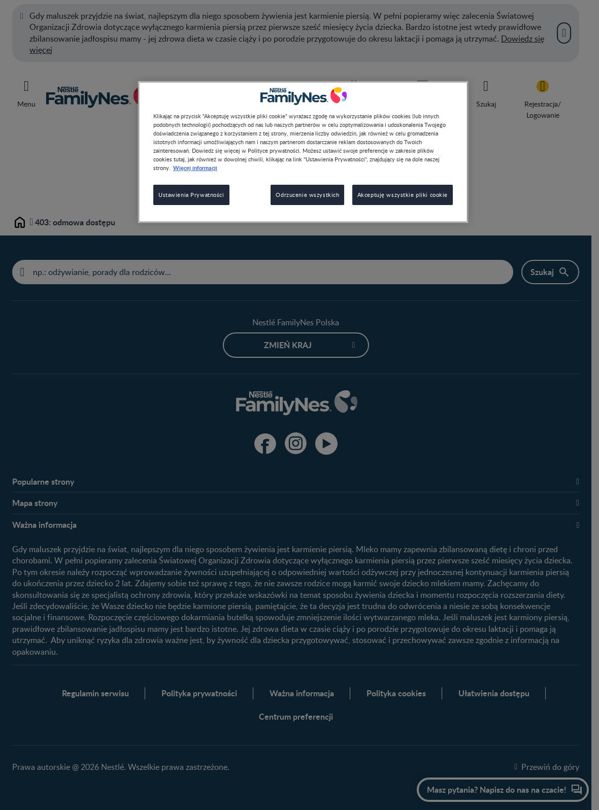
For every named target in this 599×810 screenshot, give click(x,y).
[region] (303, 152)
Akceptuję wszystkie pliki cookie (402, 194)
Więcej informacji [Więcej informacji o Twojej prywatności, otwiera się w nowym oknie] (195, 167)
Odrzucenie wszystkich (307, 194)
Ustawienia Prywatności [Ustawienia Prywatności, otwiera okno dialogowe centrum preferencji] (191, 194)
